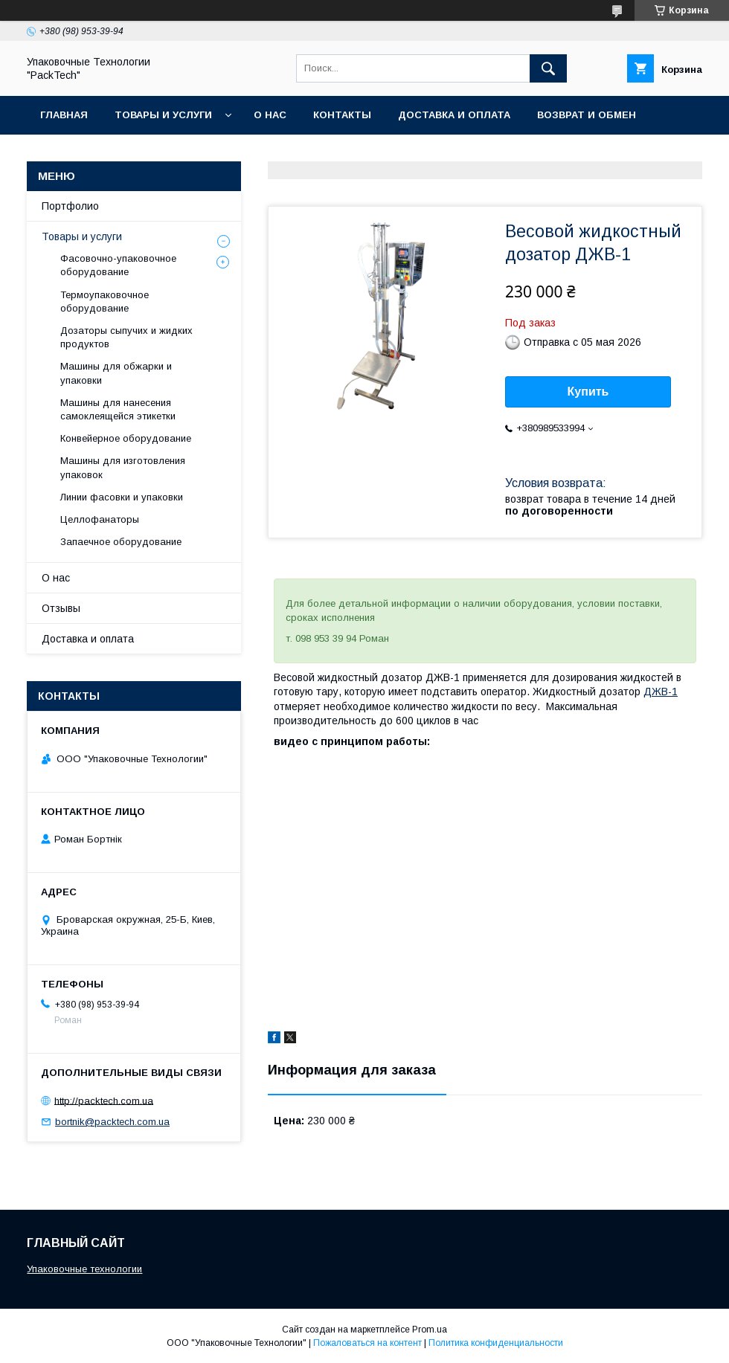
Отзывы (61, 608)
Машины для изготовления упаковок (122, 467)
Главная (64, 114)
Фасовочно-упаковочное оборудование (118, 265)
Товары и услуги (163, 114)
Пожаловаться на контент (367, 1343)
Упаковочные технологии (84, 1269)
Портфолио (70, 206)
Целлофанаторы (99, 519)
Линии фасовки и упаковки (121, 497)
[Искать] (548, 68)
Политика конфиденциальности (495, 1343)
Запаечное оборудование (121, 541)
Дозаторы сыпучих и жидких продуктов (126, 337)
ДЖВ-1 (660, 691)
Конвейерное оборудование (125, 438)
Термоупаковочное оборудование (104, 301)
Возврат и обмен (586, 114)
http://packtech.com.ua (103, 1100)
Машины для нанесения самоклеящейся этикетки (118, 409)
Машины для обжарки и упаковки (116, 373)
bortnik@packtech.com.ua (112, 1121)
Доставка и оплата (454, 114)
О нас (270, 114)
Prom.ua (429, 1329)
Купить (588, 391)
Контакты (342, 114)
